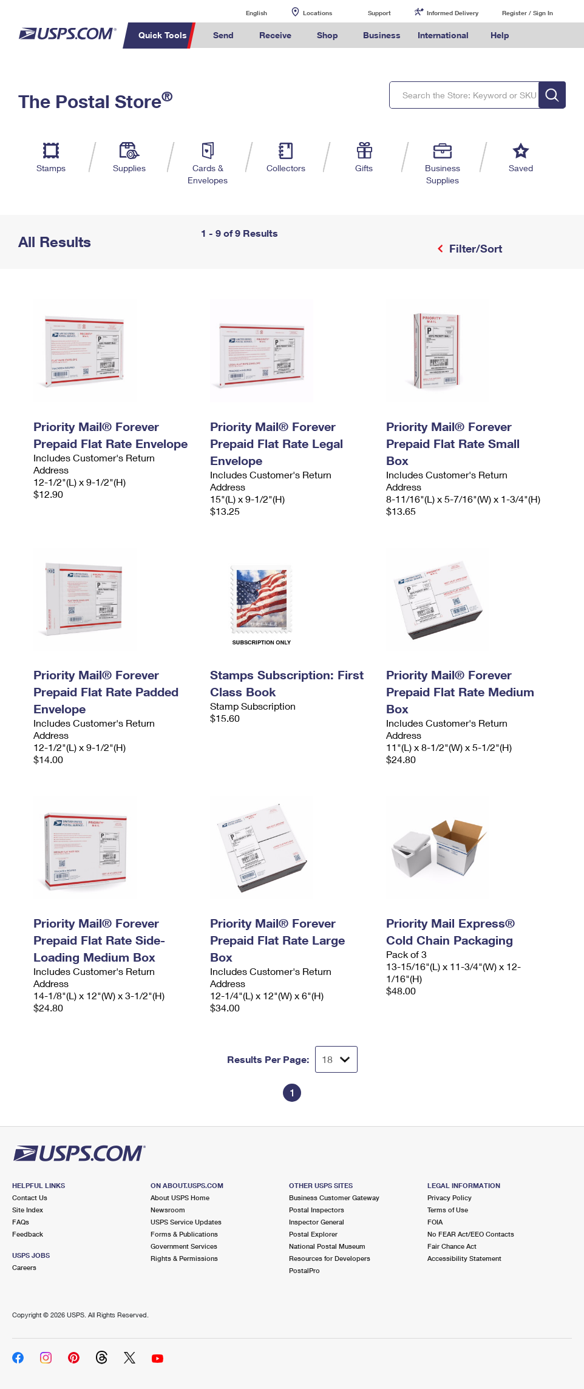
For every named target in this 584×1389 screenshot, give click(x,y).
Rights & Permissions (184, 1258)
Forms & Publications (184, 1234)
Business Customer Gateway (334, 1197)
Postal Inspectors (316, 1210)
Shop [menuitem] (327, 35)
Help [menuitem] (500, 35)
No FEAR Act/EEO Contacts (470, 1234)
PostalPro (304, 1270)
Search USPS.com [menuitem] (538, 35)
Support (379, 12)
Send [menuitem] (223, 35)
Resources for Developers (329, 1258)
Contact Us (29, 1197)
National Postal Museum (327, 1246)
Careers (24, 1267)
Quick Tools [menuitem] (162, 35)
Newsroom (168, 1210)
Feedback (27, 1234)
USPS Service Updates (186, 1222)
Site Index (27, 1210)
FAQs (20, 1222)
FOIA (435, 1222)
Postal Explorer (313, 1234)
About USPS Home (180, 1197)
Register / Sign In (527, 12)
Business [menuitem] (382, 35)
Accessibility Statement (464, 1258)
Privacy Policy (449, 1197)
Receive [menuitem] (275, 35)
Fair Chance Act (452, 1246)
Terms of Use (447, 1210)
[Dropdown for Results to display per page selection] (336, 1059)
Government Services (184, 1246)
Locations (317, 12)
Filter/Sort (474, 248)
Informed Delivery (452, 12)
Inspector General (316, 1222)
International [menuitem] (443, 35)
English (244, 12)
